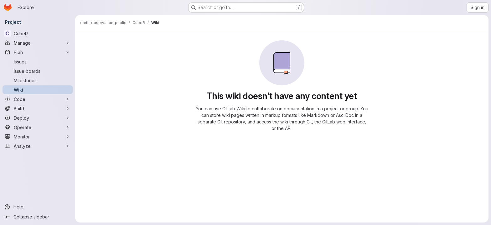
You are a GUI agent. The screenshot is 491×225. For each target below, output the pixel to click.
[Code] (38, 99)
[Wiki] (38, 89)
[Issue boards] (38, 71)
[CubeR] (38, 33)
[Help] (38, 206)
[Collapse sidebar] (38, 216)
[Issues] (38, 61)
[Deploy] (38, 117)
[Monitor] (38, 136)
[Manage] (38, 42)
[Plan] (38, 52)
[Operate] (38, 127)
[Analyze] (38, 146)
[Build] (38, 108)
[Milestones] (38, 80)
